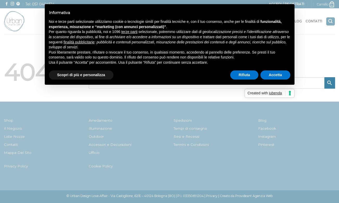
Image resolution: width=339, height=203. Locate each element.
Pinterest (266, 144)
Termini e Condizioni (191, 144)
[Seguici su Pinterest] (18, 4)
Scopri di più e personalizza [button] (81, 75)
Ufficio (94, 152)
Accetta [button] (275, 75)
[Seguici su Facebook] (7, 4)
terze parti (129, 32)
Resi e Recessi (186, 136)
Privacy (212, 196)
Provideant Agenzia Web (254, 196)
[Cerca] (330, 21)
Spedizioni (183, 120)
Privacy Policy (16, 166)
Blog (262, 120)
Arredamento (100, 120)
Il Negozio (13, 128)
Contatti (313, 21)
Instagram (267, 136)
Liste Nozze (14, 136)
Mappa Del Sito (17, 152)
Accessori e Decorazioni (110, 144)
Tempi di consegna (190, 128)
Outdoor (96, 136)
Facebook (267, 128)
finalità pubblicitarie (78, 42)
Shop (8, 120)
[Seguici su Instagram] (12, 4)
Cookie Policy (101, 166)
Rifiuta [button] (244, 75)
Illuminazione (100, 128)
